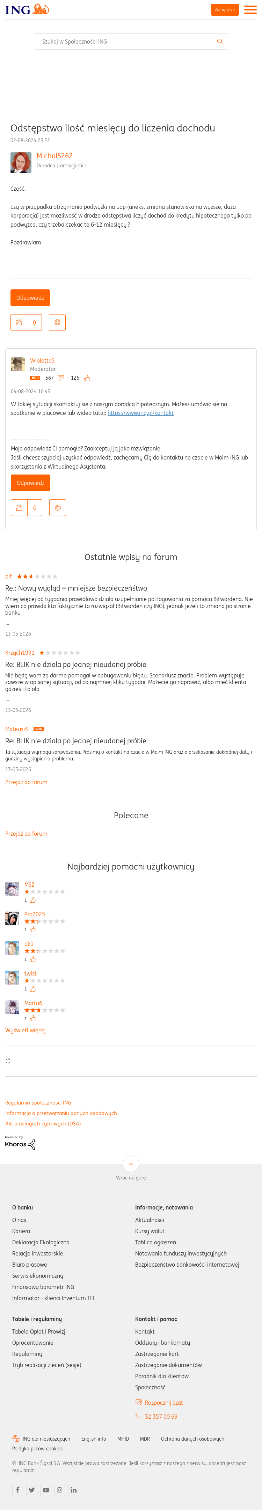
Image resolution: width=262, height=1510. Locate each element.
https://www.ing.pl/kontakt (141, 412)
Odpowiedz (30, 297)
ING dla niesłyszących (46, 1439)
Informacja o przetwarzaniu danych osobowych (61, 1113)
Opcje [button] (57, 322)
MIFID (123, 1439)
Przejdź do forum (26, 782)
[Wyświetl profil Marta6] (44, 1004)
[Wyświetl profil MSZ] (44, 885)
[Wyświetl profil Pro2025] (44, 915)
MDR (145, 1439)
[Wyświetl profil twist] (44, 974)
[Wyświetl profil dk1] (44, 944)
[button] (18, 322)
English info (93, 1439)
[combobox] (131, 41)
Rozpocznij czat (164, 1402)
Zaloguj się (225, 9)
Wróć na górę (131, 1178)
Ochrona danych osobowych (192, 1439)
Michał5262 (55, 155)
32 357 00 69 (161, 1416)
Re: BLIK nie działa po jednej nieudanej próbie (75, 664)
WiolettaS (42, 360)
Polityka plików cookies (37, 1448)
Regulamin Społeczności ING (38, 1102)
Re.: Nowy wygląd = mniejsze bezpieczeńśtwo (76, 588)
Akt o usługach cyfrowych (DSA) (43, 1123)
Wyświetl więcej (25, 1030)
